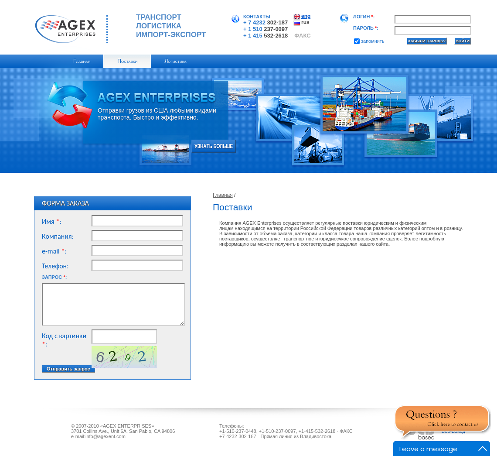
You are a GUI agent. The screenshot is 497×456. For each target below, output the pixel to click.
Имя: (51, 221)
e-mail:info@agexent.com (98, 436)
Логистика (175, 61)
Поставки (127, 61)
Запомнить (369, 41)
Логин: (363, 16)
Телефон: (55, 266)
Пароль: (365, 28)
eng (305, 16)
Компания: (58, 236)
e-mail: (54, 251)
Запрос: (54, 277)
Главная (81, 61)
